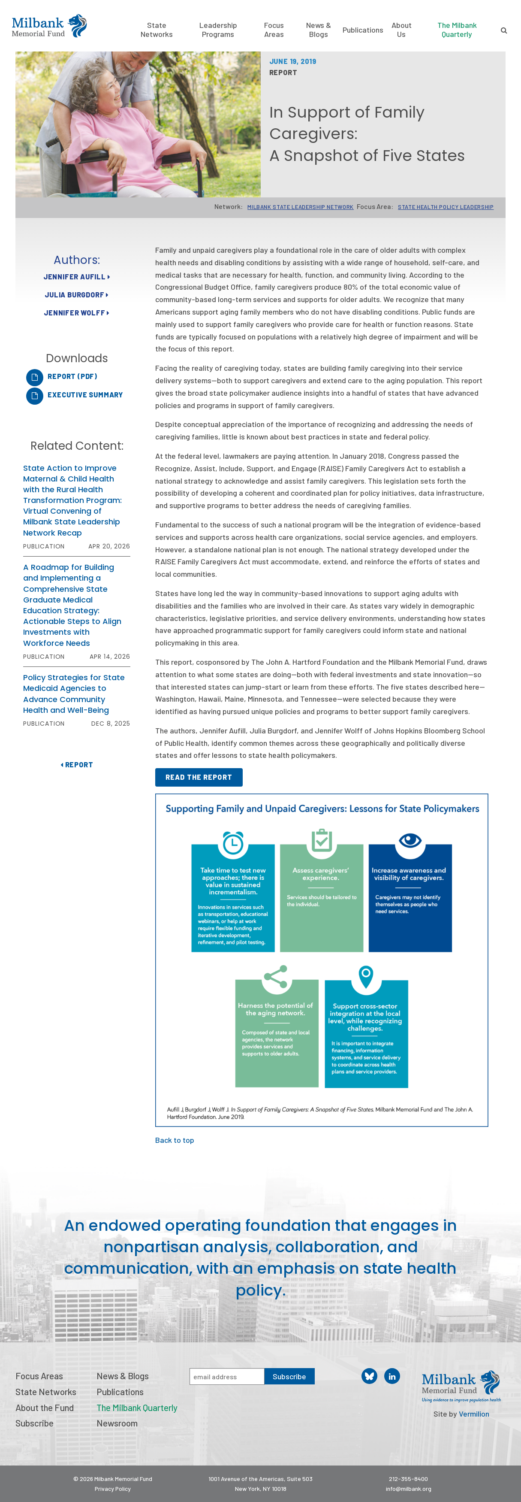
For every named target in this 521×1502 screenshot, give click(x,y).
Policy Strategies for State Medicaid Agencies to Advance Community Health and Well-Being (74, 693)
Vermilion (474, 1413)
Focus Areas (274, 30)
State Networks (157, 30)
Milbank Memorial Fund (49, 25)
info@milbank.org (408, 1488)
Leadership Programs (218, 30)
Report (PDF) (72, 376)
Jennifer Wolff (77, 313)
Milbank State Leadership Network (300, 206)
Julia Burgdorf (77, 295)
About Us (402, 30)
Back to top (174, 1140)
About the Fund (44, 1407)
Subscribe (34, 1422)
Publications (363, 29)
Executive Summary (85, 395)
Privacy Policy (113, 1488)
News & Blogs (318, 30)
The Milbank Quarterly (457, 29)
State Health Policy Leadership (446, 206)
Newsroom (117, 1422)
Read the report (199, 777)
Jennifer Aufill (77, 277)
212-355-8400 (408, 1478)
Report (76, 764)
